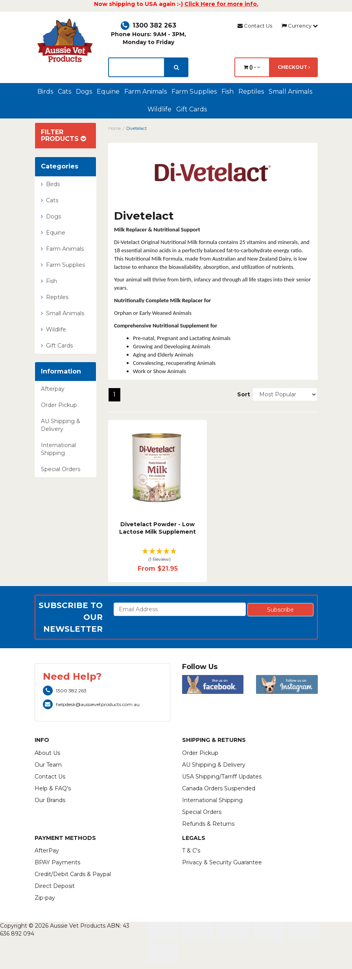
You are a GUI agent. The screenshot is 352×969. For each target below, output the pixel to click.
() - (252, 67)
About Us (47, 752)
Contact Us (255, 25)
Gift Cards (191, 109)
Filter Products (63, 135)
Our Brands (50, 800)
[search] (176, 67)
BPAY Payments (57, 862)
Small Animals (290, 91)
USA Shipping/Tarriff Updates (222, 776)
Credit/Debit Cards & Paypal (73, 874)
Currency (300, 25)
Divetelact (136, 128)
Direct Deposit (55, 885)
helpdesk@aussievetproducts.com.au (91, 704)
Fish (227, 91)
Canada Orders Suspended (218, 788)
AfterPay (47, 850)
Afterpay (53, 388)
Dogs (84, 91)
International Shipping (58, 449)
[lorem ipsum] (136, 67)
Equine (108, 91)
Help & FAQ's (53, 788)
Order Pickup (59, 405)
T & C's (191, 850)
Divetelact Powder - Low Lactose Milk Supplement (157, 528)
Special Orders (60, 469)
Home (114, 128)
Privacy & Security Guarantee (222, 862)
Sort (242, 394)
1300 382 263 (148, 25)
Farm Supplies (194, 91)
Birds (45, 91)
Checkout (294, 67)
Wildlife (159, 109)
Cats (64, 91)
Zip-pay (45, 897)
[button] (157, 555)
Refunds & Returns (208, 823)
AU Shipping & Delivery (60, 425)
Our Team (48, 764)
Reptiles (251, 91)
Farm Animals (145, 91)
